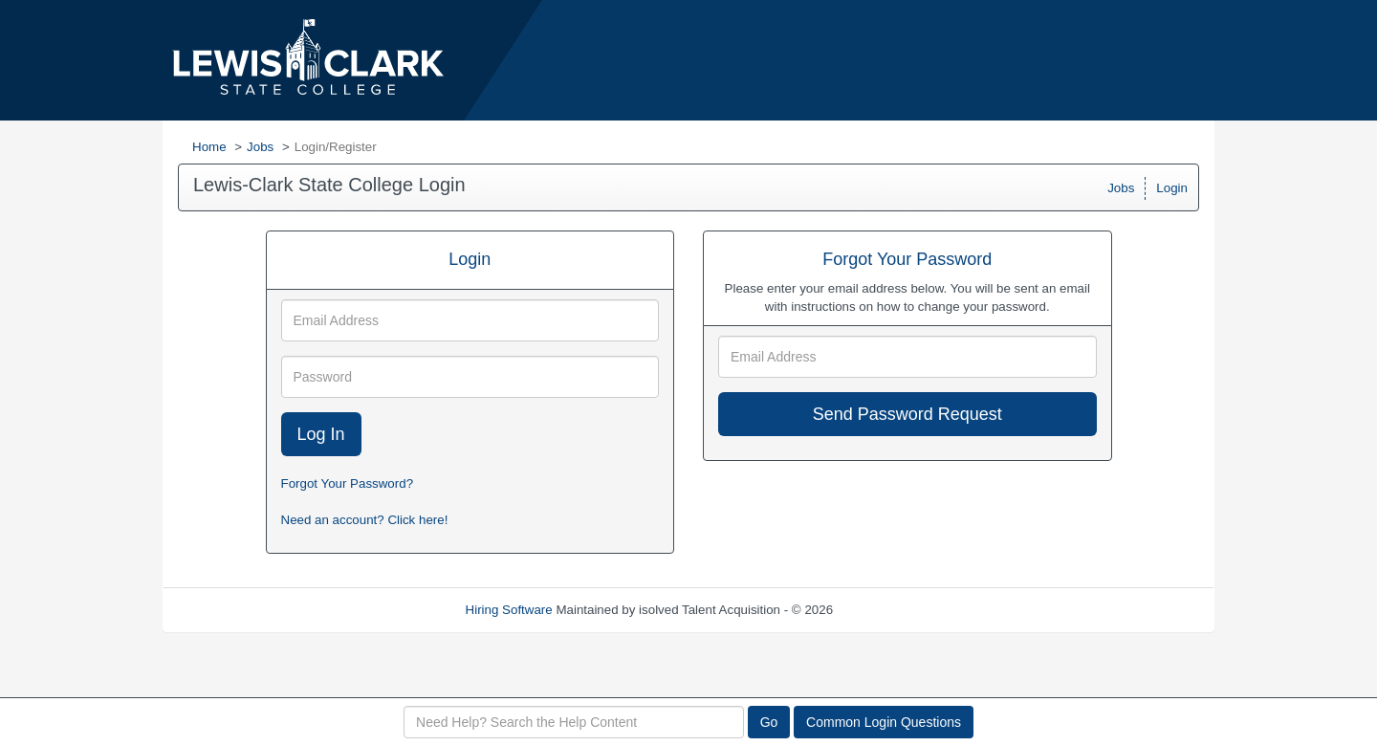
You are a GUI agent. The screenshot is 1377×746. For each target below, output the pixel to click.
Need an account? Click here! (364, 520)
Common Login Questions (883, 722)
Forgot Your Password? (347, 483)
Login (1172, 188)
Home (209, 147)
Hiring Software (509, 610)
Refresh (889, 610)
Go (769, 722)
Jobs (260, 147)
